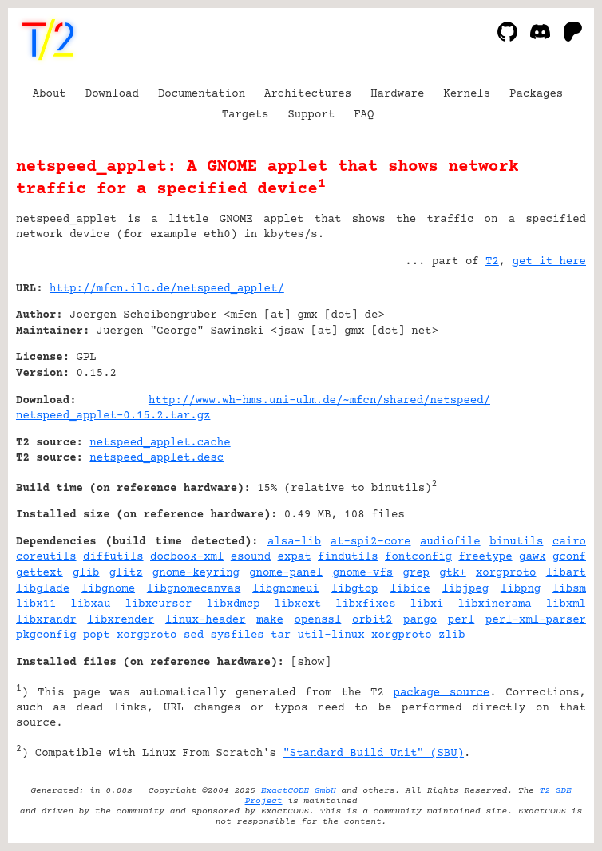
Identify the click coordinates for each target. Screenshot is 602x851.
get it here (549, 261)
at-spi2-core (371, 542)
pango (420, 620)
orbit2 (372, 620)
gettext (39, 573)
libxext (297, 604)
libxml (566, 604)
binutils (516, 542)
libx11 (36, 604)
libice (410, 589)
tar (281, 635)
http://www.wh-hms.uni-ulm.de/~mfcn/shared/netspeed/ (319, 400)
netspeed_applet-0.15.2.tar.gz (113, 416)
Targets (245, 115)
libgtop (354, 589)
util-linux (331, 635)
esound (251, 557)
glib (86, 573)
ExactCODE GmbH (298, 791)
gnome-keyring (196, 573)
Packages (536, 94)
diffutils (113, 557)
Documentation (201, 94)
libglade (42, 589)
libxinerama (494, 604)
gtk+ (452, 573)
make (269, 620)
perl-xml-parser (535, 620)
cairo (569, 542)
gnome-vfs (363, 573)
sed (194, 635)
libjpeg (465, 589)
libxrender (120, 620)
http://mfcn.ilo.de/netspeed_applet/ (167, 289)
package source (442, 692)
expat (294, 557)
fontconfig (418, 557)
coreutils (46, 557)
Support (311, 115)
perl (461, 620)
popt (96, 635)
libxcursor (158, 604)
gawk (532, 557)
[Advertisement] (538, 385)
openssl (318, 620)
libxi (427, 604)
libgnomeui (285, 589)
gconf (569, 557)
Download (112, 94)
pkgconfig (46, 635)
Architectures (307, 94)
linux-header (205, 620)
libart (566, 573)
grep (416, 573)
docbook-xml (187, 557)
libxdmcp (232, 604)
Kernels (466, 94)
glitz (126, 573)
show (311, 662)
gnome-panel (286, 573)
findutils (348, 557)
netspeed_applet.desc (156, 458)
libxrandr (46, 620)
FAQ (364, 115)
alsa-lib (294, 542)
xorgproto (506, 573)
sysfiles (237, 635)
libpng (521, 589)
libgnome (108, 589)
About (49, 94)
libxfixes (365, 604)
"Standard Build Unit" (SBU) (373, 753)
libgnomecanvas (194, 589)
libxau (90, 604)
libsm (569, 589)
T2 (492, 261)
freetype (485, 557)
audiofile (450, 542)
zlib (451, 635)
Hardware (397, 94)
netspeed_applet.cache (159, 443)
